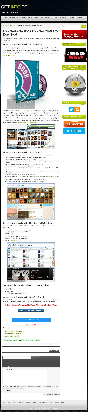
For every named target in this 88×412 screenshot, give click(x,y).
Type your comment (7, 369)
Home (5, 17)
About (14, 402)
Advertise (57, 402)
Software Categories (14, 17)
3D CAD (36, 17)
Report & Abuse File (43, 402)
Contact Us (20, 402)
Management (13, 25)
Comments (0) (54, 350)
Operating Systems (27, 17)
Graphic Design (45, 17)
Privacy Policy (28, 402)
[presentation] (14, 362)
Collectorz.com (14, 240)
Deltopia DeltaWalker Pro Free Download (14, 331)
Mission (9, 402)
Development (63, 17)
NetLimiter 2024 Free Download (12, 336)
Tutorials (4, 20)
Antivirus (72, 17)
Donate (62, 402)
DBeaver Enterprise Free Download (13, 335)
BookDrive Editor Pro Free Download (27, 122)
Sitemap (35, 402)
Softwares (7, 25)
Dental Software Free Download (12, 330)
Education (79, 17)
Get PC (14, 6)
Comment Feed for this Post (53, 394)
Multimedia (54, 17)
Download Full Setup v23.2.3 (31, 320)
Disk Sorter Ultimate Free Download (13, 333)
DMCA (51, 402)
